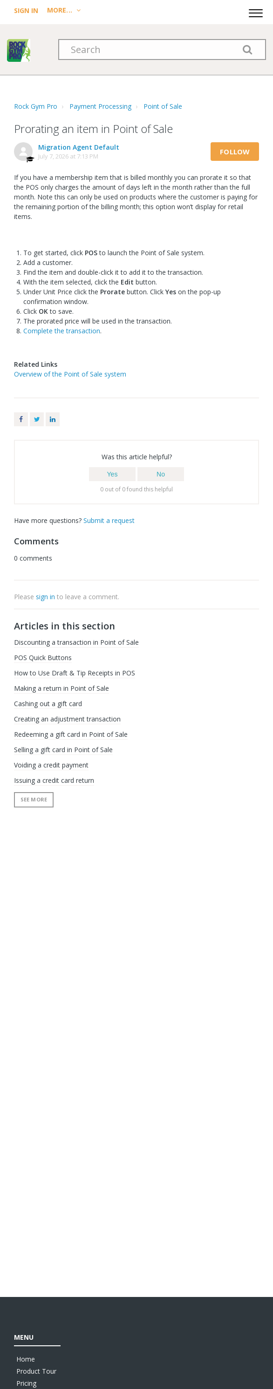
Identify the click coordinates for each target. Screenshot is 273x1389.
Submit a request (109, 520)
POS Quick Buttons (43, 657)
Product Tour (36, 1371)
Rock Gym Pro (35, 106)
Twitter (37, 419)
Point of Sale (162, 106)
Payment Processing (100, 106)
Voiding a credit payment (51, 765)
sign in (45, 596)
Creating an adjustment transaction (67, 718)
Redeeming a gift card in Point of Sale (71, 734)
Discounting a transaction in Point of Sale (76, 642)
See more (33, 799)
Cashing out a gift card (48, 703)
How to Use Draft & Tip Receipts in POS (74, 672)
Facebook (21, 419)
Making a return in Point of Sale (61, 688)
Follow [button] (235, 151)
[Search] (162, 49)
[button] (256, 12)
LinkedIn (53, 419)
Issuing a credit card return (54, 780)
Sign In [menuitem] (27, 10)
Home (25, 1359)
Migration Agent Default (78, 147)
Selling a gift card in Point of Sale (63, 749)
